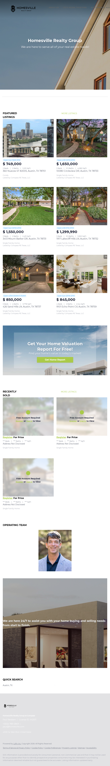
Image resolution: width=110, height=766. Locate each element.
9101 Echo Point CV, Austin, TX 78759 (76, 306)
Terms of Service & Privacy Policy (16, 748)
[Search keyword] (53, 93)
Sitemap (81, 748)
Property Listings (69, 748)
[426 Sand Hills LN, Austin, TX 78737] (28, 274)
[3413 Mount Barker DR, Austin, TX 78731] (28, 206)
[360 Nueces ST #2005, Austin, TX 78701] (28, 138)
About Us (54, 7)
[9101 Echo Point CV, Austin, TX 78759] (81, 274)
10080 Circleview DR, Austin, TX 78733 (77, 171)
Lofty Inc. (17, 744)
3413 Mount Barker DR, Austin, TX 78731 (24, 238)
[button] (23, 9)
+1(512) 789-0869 (11, 724)
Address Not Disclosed (14, 443)
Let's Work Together (75, 7)
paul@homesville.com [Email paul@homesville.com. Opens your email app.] (13, 726)
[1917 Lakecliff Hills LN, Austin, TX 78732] (81, 206)
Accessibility (91, 748)
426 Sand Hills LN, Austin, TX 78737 (22, 306)
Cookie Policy (37, 748)
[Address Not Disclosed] (28, 416)
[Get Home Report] (55, 360)
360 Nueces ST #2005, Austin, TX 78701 (24, 171)
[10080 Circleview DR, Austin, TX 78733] (81, 138)
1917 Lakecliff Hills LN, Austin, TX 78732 (77, 238)
